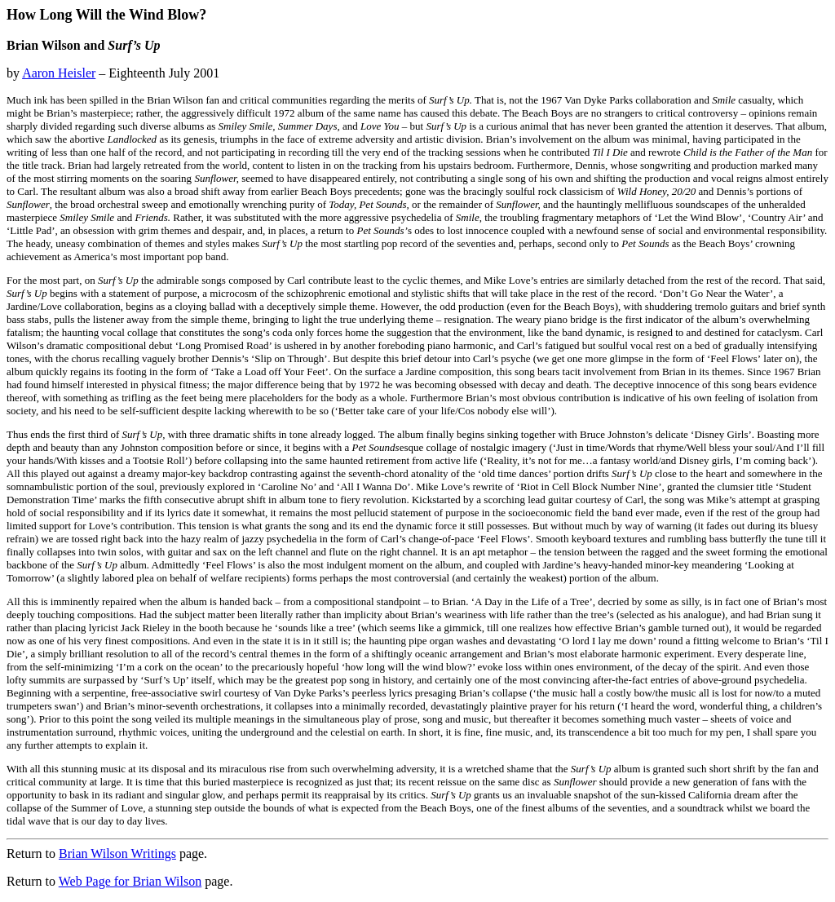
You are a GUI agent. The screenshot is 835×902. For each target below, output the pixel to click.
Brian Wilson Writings (117, 853)
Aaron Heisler (58, 73)
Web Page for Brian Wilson (130, 881)
